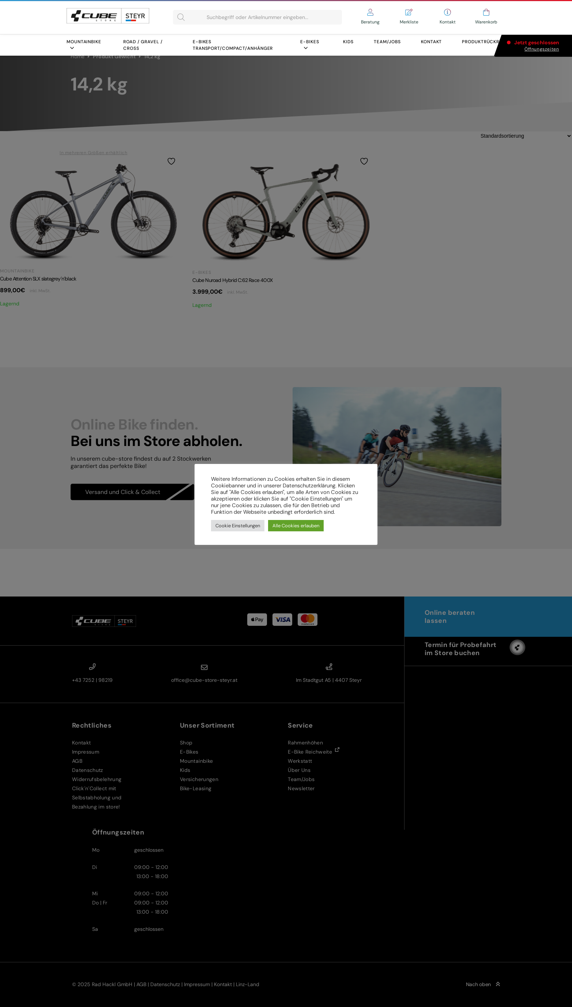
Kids (348, 42)
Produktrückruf (483, 42)
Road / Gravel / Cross (143, 45)
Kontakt (431, 42)
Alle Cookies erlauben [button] (295, 526)
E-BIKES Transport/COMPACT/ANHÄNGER (233, 45)
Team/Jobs (387, 42)
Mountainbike (84, 44)
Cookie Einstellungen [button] (237, 526)
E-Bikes (309, 44)
